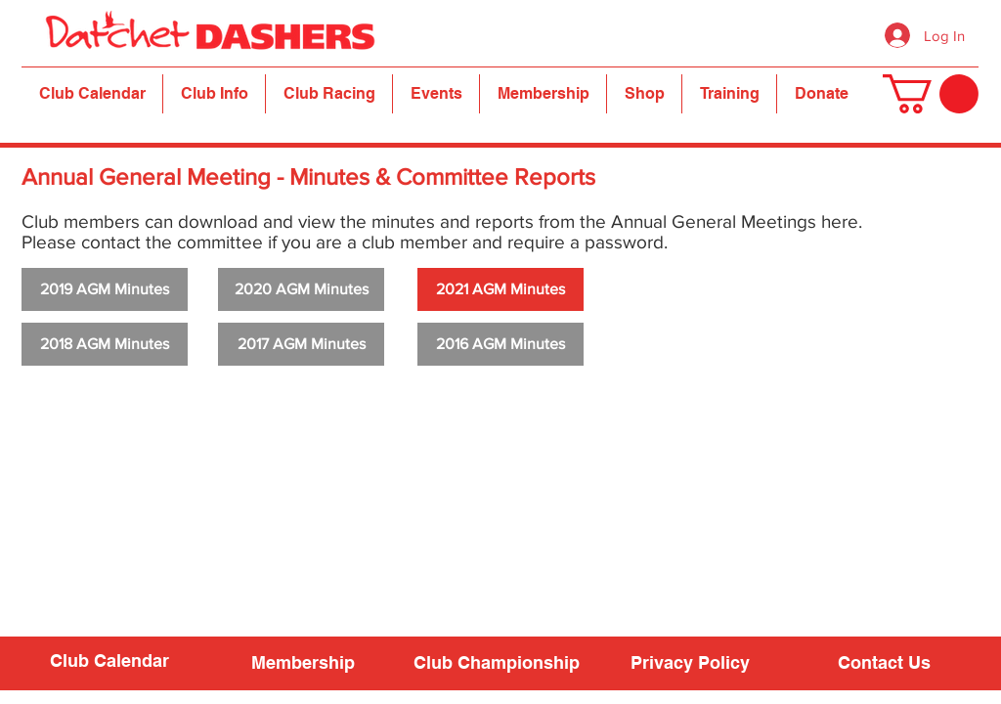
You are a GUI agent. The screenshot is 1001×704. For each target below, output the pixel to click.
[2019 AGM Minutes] (105, 289)
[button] (214, 93)
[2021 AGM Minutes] (500, 289)
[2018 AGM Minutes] (105, 344)
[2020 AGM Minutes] (301, 289)
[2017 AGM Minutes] (301, 344)
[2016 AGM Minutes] (500, 344)
